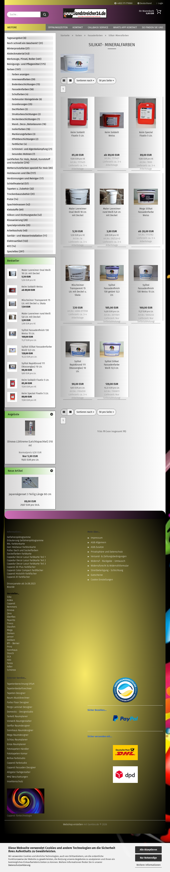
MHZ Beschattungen (17, 776)
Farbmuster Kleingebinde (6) (27, 99)
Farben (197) (14, 69)
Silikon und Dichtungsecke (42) (24, 214)
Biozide (11, 587)
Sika (9, 596)
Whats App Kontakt (125, 27)
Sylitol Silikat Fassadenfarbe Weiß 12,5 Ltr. (112, 364)
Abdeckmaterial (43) (18, 53)
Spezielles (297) (15, 251)
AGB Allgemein (98, 542)
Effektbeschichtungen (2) (25, 139)
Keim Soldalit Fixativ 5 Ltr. (78, 134)
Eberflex (11, 616)
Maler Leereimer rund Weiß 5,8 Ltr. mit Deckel (112, 212)
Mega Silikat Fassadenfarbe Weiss (146, 212)
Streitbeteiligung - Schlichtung (107, 570)
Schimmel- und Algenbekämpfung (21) (32, 149)
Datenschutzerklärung (19, 865)
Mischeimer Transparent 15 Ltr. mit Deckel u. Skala (77, 290)
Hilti (9, 660)
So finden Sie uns (152, 27)
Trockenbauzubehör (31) (21, 194)
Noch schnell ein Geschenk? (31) (25, 43)
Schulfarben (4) (20, 94)
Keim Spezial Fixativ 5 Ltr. (146, 134)
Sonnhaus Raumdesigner (20, 730)
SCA (9, 656)
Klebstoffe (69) (15, 209)
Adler (9, 666)
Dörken (10, 633)
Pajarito (11, 620)
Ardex (10, 600)
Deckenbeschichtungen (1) (26, 119)
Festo (10, 663)
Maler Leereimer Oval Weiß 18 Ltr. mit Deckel (77, 212)
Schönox (11, 670)
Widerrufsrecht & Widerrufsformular (110, 565)
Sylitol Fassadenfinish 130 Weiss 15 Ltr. (145, 288)
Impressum (97, 537)
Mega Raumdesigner (17, 735)
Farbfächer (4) (19, 144)
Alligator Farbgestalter (18, 772)
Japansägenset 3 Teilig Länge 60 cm (30, 494)
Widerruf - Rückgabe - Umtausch (108, 561)
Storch (10, 653)
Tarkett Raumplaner (17, 716)
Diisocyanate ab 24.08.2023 (21, 583)
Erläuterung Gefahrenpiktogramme (25, 540)
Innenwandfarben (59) (23, 79)
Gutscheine (97, 575)
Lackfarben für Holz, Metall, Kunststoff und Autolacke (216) (28, 161)
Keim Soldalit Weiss (112, 134)
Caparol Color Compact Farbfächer (25, 570)
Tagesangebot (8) (16, 38)
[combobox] (85, 80)
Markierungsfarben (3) (23, 134)
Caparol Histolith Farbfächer (22, 573)
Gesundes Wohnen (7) (23, 154)
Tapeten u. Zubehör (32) (20, 188)
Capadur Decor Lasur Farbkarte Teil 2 (26, 560)
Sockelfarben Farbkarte (19, 553)
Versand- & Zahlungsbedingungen (109, 556)
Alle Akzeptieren (148, 849)
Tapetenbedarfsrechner (19, 688)
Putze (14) (12, 199)
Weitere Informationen (148, 865)
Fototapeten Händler (18, 749)
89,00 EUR (30, 501)
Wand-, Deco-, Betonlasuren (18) (29, 124)
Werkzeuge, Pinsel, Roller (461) (24, 58)
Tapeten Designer (16, 693)
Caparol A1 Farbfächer (18, 577)
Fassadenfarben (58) (23, 89)
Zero (9, 613)
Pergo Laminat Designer (19, 707)
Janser (10, 636)
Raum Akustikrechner (18, 697)
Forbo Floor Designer (18, 702)
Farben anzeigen (20, 74)
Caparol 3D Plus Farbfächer (21, 567)
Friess (10, 623)
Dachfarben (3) (20, 109)
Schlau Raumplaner (17, 739)
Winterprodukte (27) (18, 48)
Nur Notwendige (148, 857)
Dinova (10, 610)
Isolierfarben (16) (21, 129)
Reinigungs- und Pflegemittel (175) (26, 64)
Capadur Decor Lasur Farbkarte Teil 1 (26, 557)
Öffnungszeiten (58, 27)
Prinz (9, 646)
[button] (64, 80)
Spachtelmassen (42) (18, 204)
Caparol (11, 603)
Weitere (12, 27)
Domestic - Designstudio (20, 711)
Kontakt (78, 27)
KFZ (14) (11, 246)
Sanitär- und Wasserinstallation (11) (27, 235)
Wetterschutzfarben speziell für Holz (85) (30, 167)
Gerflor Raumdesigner (18, 725)
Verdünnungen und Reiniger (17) (25, 178)
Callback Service (98, 27)
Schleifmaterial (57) (18, 183)
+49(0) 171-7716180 (123, 3)
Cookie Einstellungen (102, 579)
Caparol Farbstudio (17, 762)
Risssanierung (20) (17, 220)
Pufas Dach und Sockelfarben (22, 550)
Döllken (11, 640)
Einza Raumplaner (16, 744)
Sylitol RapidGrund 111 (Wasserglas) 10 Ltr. (77, 366)
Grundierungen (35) (22, 104)
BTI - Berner (13, 643)
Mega (10, 630)
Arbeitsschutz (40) (17, 230)
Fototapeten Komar (17, 753)
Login (160, 3)
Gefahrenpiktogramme (19, 537)
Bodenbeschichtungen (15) (26, 84)
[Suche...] (45, 14)
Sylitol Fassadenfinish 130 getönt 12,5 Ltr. (112, 290)
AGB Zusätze (97, 547)
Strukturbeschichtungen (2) (26, 114)
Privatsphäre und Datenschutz (107, 551)
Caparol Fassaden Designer (21, 767)
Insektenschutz (15, 781)
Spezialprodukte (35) (18, 225)
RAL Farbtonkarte (16, 543)
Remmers (12, 606)
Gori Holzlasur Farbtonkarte (21, 547)
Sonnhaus (12, 650)
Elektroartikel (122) (17, 240)
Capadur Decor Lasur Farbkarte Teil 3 (26, 563)
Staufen (11, 626)
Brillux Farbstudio (16, 758)
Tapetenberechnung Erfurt (20, 683)
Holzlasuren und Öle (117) (21, 173)
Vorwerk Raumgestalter (19, 721)
